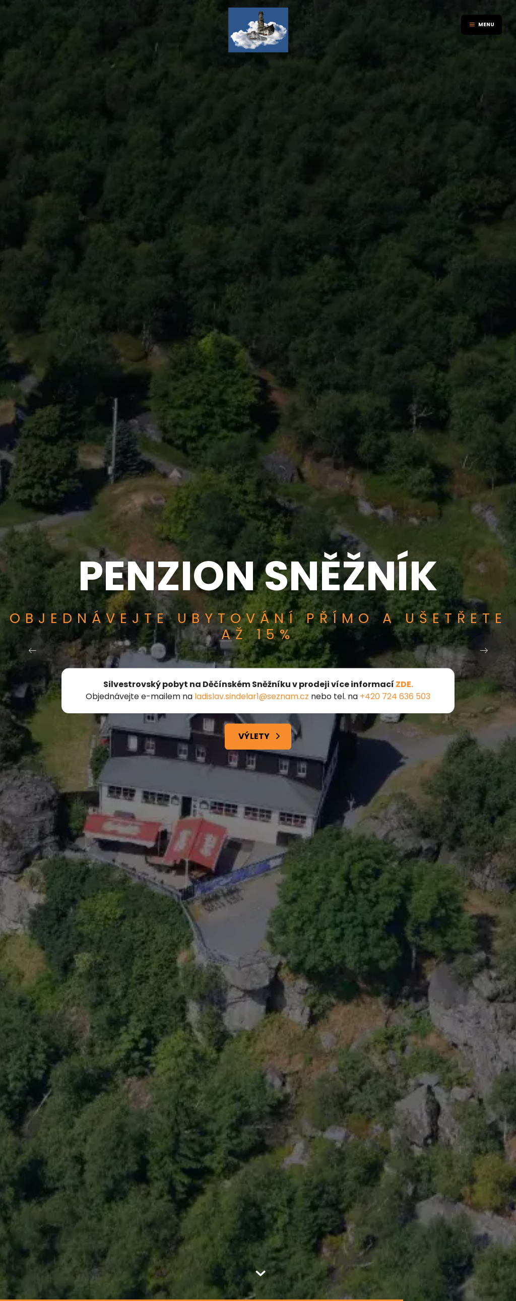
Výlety (254, 736)
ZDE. (404, 685)
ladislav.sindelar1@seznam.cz (252, 697)
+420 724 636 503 (395, 697)
